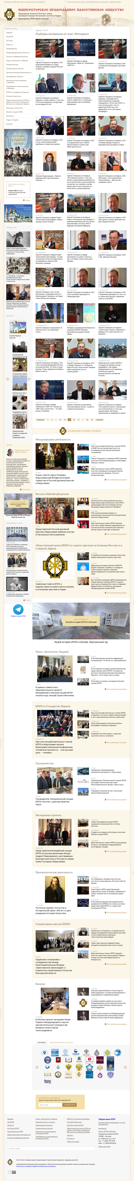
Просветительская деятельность (18, 72)
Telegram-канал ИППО (18, 616)
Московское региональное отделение (16, 81)
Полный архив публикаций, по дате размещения (111, 1123)
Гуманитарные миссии (14, 68)
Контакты (10, 116)
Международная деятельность (18, 52)
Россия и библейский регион (17, 56)
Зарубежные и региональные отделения (17, 87)
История (9, 41)
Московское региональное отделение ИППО (46, 1132)
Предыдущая (40, 420)
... (55, 420)
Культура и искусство (14, 108)
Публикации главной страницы (84, 431)
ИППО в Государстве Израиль (17, 92)
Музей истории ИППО (14, 112)
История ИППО (13, 1128)
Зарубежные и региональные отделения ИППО (47, 1137)
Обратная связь (104, 1146)
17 (78, 420)
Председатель (11, 49)
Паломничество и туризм (45, 1122)
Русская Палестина (13, 96)
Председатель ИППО (15, 1131)
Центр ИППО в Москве (107, 1131)
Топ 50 (28, 600)
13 (60, 420)
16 (74, 420)
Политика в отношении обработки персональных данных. (36, 1166)
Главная (9, 33)
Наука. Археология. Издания (17, 60)
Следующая (99, 420)
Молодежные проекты (14, 76)
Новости (9, 45)
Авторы (70, 1135)
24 (92, 420)
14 (65, 420)
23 (87, 420)
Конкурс (9, 124)
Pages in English (12, 120)
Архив (28, 200)
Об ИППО (9, 37)
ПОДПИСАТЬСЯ (69, 1105)
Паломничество (12, 64)
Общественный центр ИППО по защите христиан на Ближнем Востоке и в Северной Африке (18, 102)
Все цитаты (26, 489)
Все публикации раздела (117, 480)
